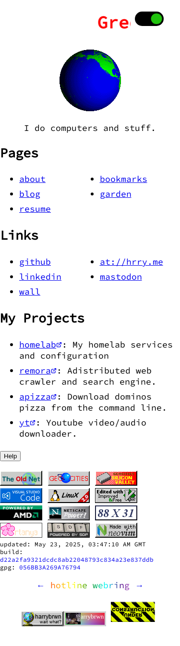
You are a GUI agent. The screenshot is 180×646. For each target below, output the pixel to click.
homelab (40, 344)
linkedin (40, 276)
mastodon (121, 276)
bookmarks (123, 178)
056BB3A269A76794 (50, 567)
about (32, 178)
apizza (38, 396)
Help (10, 456)
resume (35, 208)
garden (116, 193)
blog (29, 193)
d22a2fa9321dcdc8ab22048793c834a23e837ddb (77, 559)
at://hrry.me (131, 261)
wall (29, 291)
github (35, 261)
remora (38, 370)
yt (27, 422)
